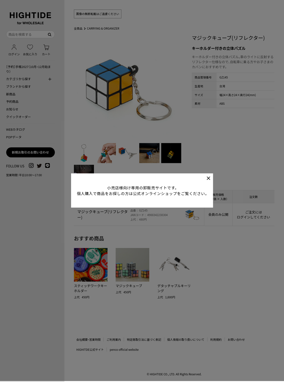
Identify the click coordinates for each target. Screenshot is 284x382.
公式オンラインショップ (155, 186)
